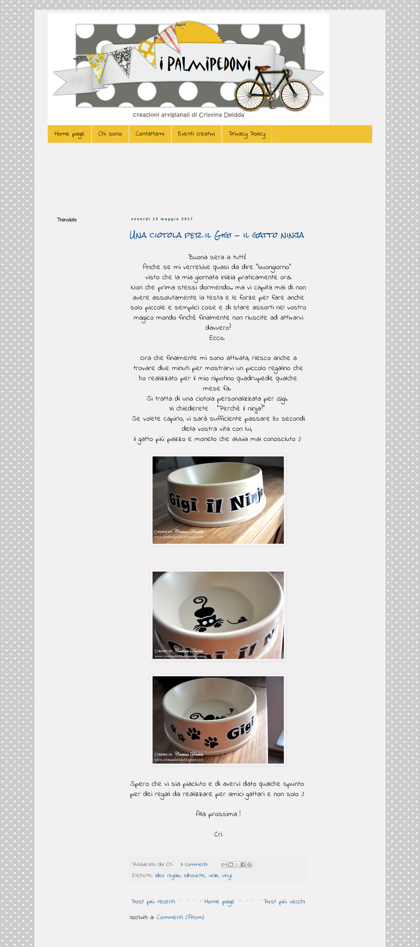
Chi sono (110, 134)
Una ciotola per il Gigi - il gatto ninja (217, 234)
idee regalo (167, 876)
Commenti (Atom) (180, 917)
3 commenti (193, 864)
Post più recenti (153, 902)
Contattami (150, 134)
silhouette (194, 876)
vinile (214, 876)
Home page (69, 134)
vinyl (226, 876)
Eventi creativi (196, 134)
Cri (170, 864)
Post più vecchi (284, 902)
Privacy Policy (247, 134)
